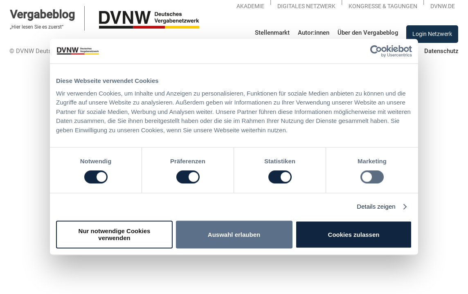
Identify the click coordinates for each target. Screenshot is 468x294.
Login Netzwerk (432, 34)
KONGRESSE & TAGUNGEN (383, 6)
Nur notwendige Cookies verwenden (115, 235)
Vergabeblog (42, 14)
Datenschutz (441, 51)
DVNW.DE (442, 6)
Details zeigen (376, 206)
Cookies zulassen (354, 234)
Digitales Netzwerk (306, 6)
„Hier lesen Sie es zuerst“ (36, 27)
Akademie (250, 6)
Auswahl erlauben (234, 234)
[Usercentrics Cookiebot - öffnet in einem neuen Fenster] (376, 51)
